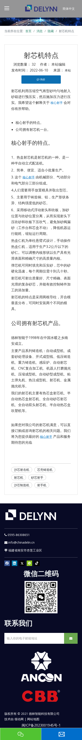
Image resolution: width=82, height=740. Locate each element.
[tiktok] (37, 563)
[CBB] (41, 697)
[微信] (29, 563)
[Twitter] (22, 563)
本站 (68, 70)
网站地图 (33, 719)
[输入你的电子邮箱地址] (33, 638)
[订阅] (71, 638)
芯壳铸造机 (44, 470)
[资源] (41, 21)
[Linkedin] (14, 563)
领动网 (19, 719)
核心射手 (57, 103)
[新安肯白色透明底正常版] (41, 667)
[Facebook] (7, 563)
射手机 (41, 485)
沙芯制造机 (21, 485)
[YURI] (41, 597)
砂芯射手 (37, 477)
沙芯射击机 (21, 470)
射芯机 (18, 477)
